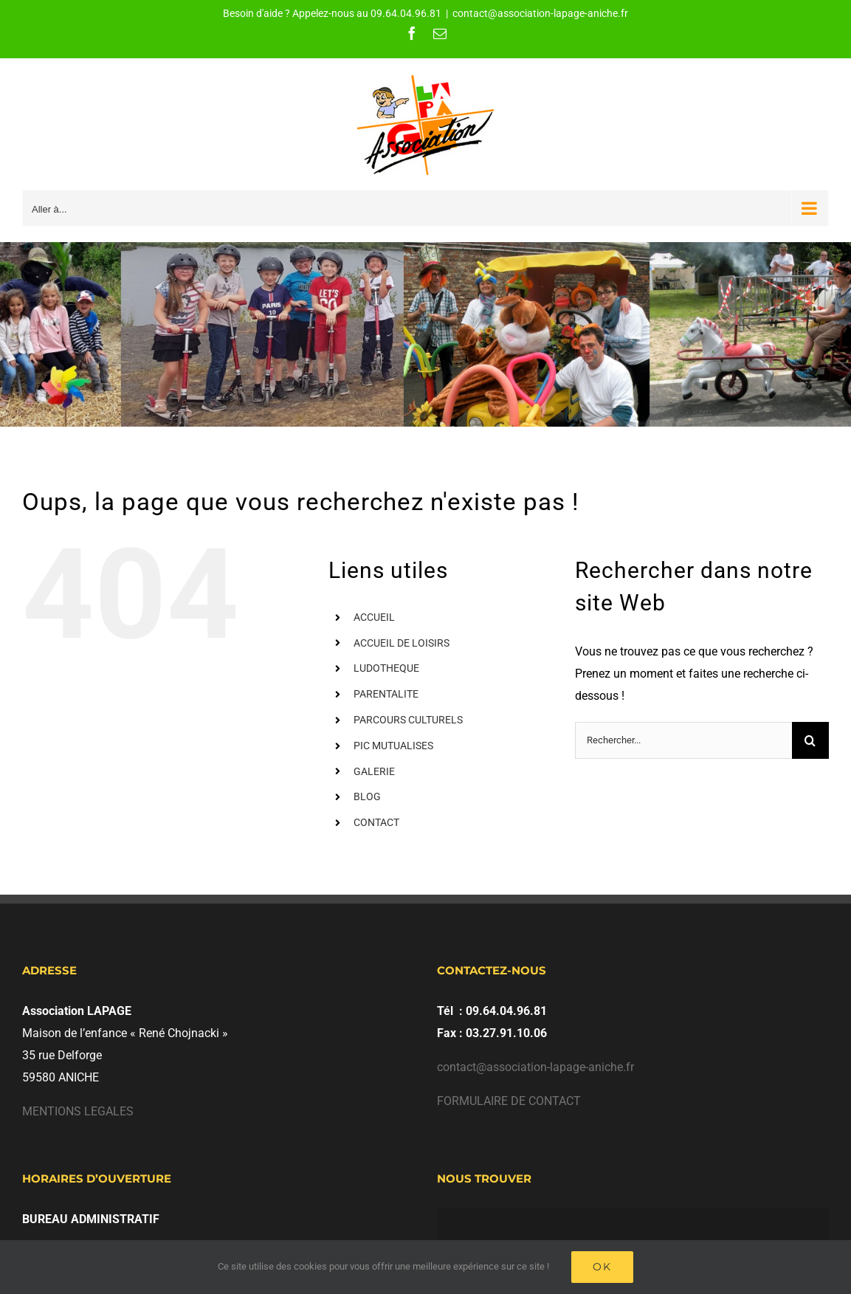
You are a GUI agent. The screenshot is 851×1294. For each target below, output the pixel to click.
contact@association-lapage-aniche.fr (540, 13)
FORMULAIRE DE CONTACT (509, 1101)
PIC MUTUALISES (393, 745)
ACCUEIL (374, 617)
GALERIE (374, 771)
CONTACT (376, 822)
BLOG (367, 796)
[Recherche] (810, 740)
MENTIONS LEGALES (78, 1111)
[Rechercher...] (683, 740)
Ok (602, 1266)
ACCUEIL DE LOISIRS (401, 643)
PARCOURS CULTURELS (408, 720)
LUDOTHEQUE (386, 668)
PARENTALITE (386, 694)
